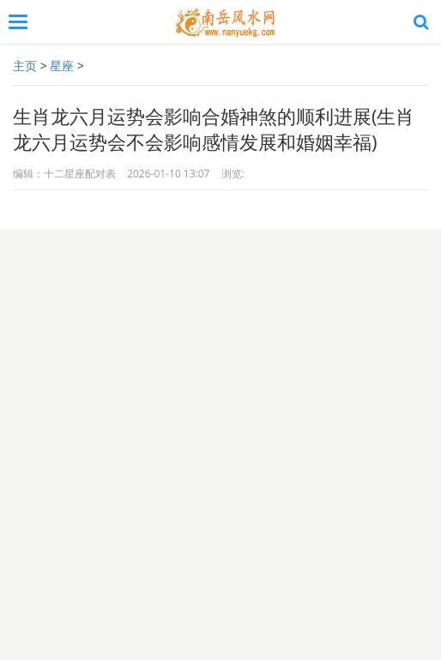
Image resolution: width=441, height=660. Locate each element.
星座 (62, 65)
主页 (25, 65)
